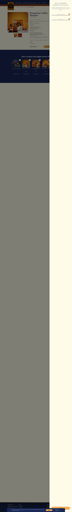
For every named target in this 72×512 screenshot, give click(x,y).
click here (21, 511)
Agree (49, 511)
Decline (56, 511)
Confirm (60, 508)
